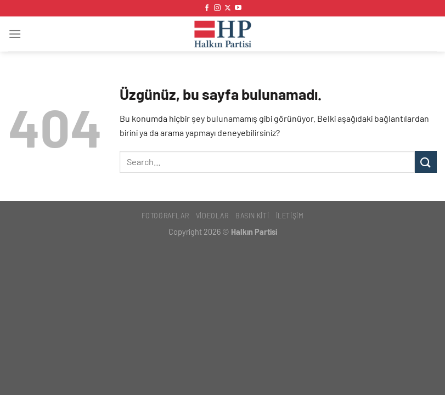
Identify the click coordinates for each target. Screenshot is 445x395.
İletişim (290, 215)
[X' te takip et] (227, 8)
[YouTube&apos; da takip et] (238, 8)
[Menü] (14, 33)
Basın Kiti (252, 215)
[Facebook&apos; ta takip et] (207, 8)
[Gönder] (426, 161)
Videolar (212, 215)
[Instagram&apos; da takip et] (217, 8)
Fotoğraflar (165, 215)
